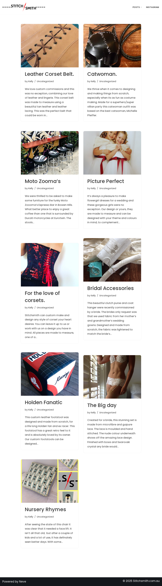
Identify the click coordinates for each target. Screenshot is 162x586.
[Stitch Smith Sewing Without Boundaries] (24, 7)
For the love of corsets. (42, 297)
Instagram (152, 7)
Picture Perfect (105, 181)
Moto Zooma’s (43, 181)
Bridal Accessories (110, 288)
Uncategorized (46, 81)
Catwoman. (102, 74)
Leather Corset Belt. (49, 74)
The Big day (102, 405)
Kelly (31, 81)
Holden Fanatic (43, 402)
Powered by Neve (14, 581)
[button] (140, 7)
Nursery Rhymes (45, 509)
